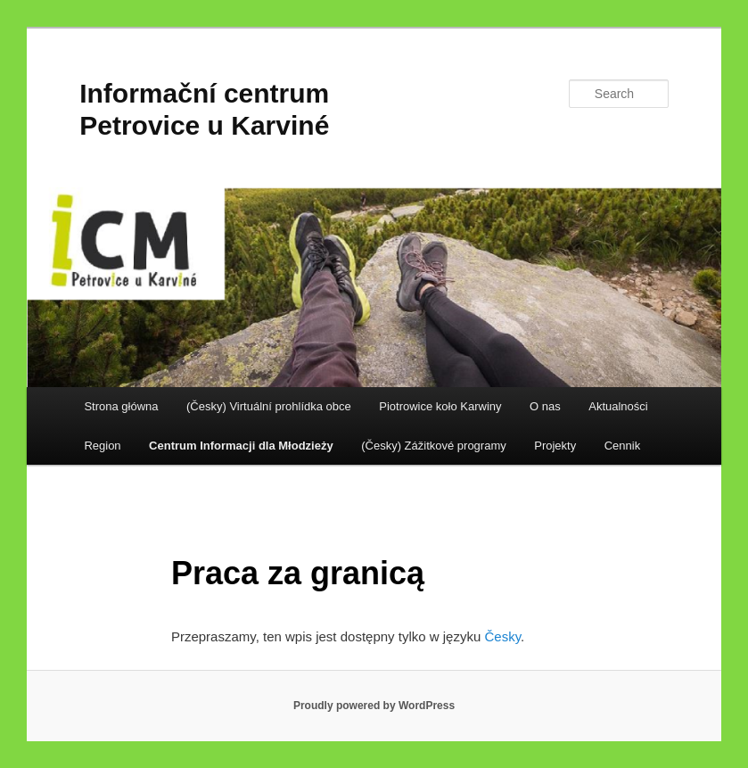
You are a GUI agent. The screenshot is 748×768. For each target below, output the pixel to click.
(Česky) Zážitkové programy (433, 445)
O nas (545, 406)
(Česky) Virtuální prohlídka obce (268, 406)
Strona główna (121, 406)
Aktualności (617, 406)
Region (102, 445)
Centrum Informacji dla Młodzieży (241, 445)
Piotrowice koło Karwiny (440, 406)
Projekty (555, 445)
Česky (502, 636)
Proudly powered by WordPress (374, 705)
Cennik (622, 445)
